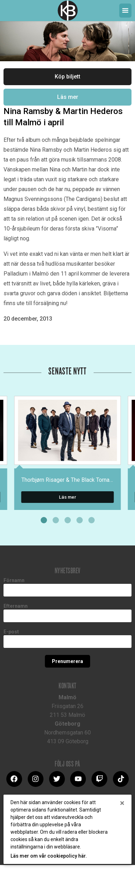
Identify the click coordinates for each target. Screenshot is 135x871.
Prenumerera (67, 661)
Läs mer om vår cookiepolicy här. (49, 856)
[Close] (122, 803)
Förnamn (14, 580)
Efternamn (16, 606)
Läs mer (67, 97)
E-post (11, 631)
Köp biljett (67, 76)
